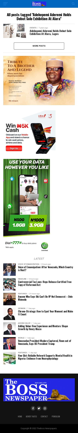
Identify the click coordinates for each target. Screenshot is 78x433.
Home (20, 416)
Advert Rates (31, 416)
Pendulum (56, 416)
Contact (44, 416)
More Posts (39, 46)
